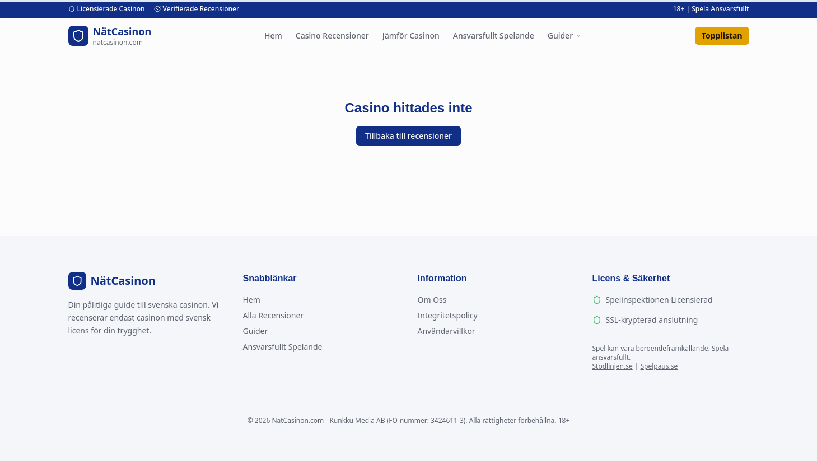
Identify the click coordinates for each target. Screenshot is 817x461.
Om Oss (432, 299)
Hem (273, 35)
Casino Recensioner (332, 35)
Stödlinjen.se (612, 366)
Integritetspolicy (448, 315)
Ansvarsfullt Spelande (493, 35)
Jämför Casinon (411, 35)
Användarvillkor (446, 331)
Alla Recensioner (273, 315)
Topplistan (722, 35)
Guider (565, 35)
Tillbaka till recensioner (408, 135)
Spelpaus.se (659, 366)
